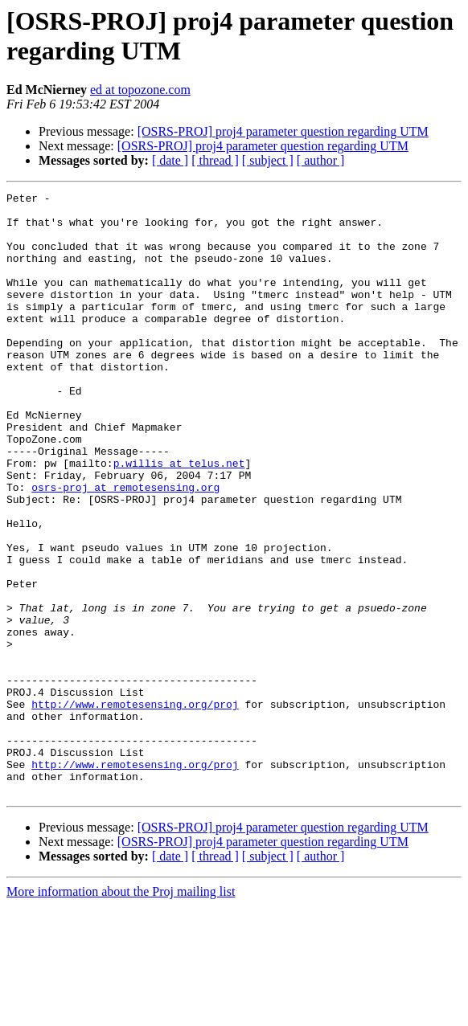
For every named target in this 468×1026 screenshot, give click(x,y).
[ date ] (170, 160)
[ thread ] (215, 160)
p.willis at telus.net (179, 518)
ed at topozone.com (140, 89)
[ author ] (321, 160)
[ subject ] (268, 160)
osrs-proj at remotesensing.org (125, 547)
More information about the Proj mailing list (120, 1012)
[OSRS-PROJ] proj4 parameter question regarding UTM (283, 131)
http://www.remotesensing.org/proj (134, 807)
